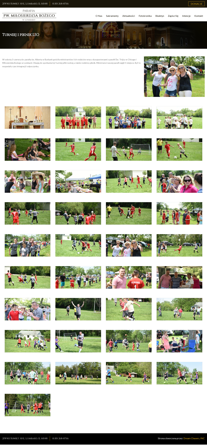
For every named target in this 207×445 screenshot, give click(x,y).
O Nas (99, 15)
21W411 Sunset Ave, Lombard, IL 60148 (24, 3)
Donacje (196, 3)
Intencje (186, 15)
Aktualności (128, 15)
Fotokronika (145, 15)
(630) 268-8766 (60, 3)
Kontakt (198, 15)
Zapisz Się (173, 15)
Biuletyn (159, 15)
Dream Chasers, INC (194, 438)
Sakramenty (112, 15)
